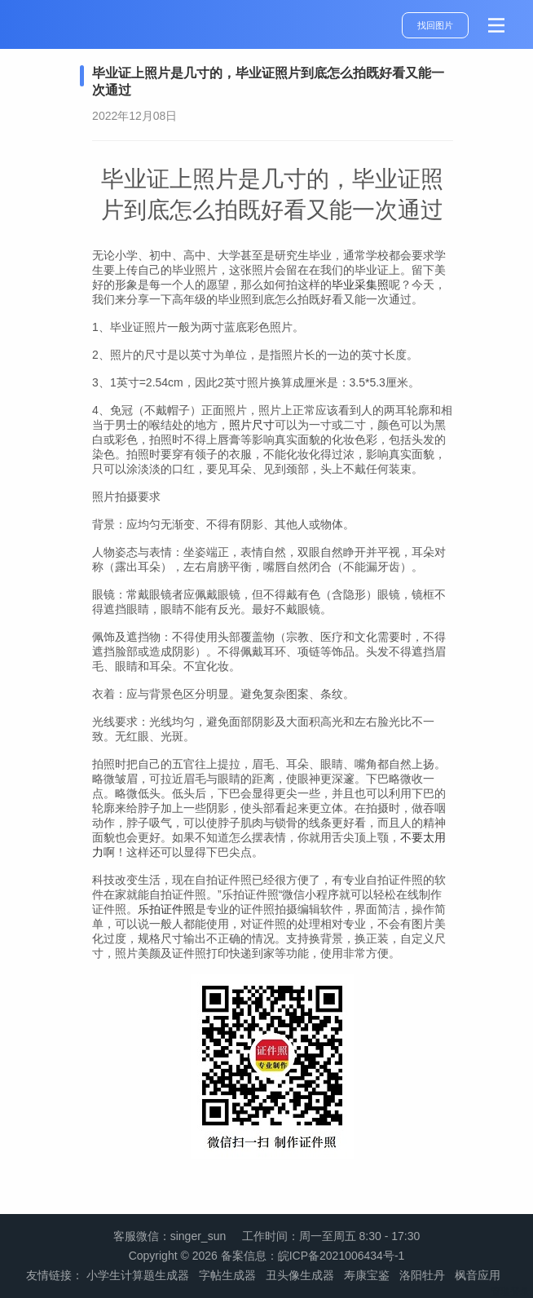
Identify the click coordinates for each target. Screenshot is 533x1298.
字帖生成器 (227, 1275)
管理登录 (510, 1291)
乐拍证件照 (166, 909)
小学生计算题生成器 (137, 1275)
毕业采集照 (360, 284)
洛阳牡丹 (422, 1275)
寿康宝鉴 (367, 1275)
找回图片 (435, 25)
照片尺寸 (252, 424)
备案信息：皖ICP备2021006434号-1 (313, 1255)
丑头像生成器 (300, 1275)
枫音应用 (477, 1275)
